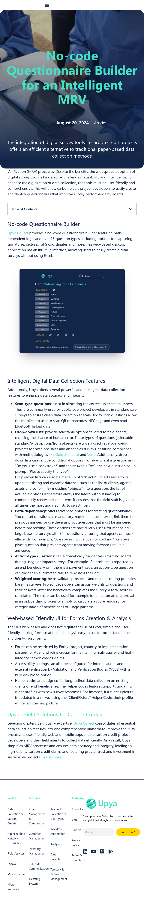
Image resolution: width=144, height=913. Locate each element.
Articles (100, 126)
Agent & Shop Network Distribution (16, 842)
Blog (75, 824)
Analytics (56, 848)
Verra (91, 458)
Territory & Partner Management (58, 878)
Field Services (16, 858)
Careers (76, 834)
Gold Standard (67, 458)
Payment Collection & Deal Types (58, 818)
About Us (77, 814)
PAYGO (12, 868)
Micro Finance (16, 878)
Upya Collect (18, 237)
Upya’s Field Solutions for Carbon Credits (55, 718)
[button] (47, 7)
